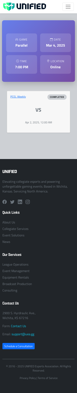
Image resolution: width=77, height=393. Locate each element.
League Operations (15, 264)
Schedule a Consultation (18, 346)
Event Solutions (13, 235)
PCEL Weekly (18, 96)
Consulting (9, 290)
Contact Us (18, 326)
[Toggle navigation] (68, 7)
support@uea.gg (23, 334)
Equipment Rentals (15, 277)
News (6, 241)
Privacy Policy (28, 378)
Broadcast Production (17, 284)
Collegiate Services (15, 228)
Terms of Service (48, 378)
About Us (8, 222)
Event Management (16, 271)
